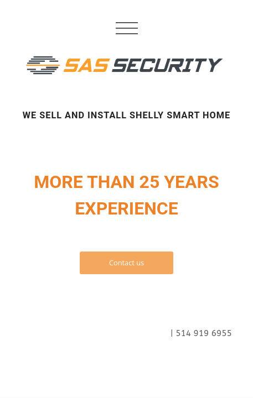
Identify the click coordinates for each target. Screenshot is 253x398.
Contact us (126, 263)
